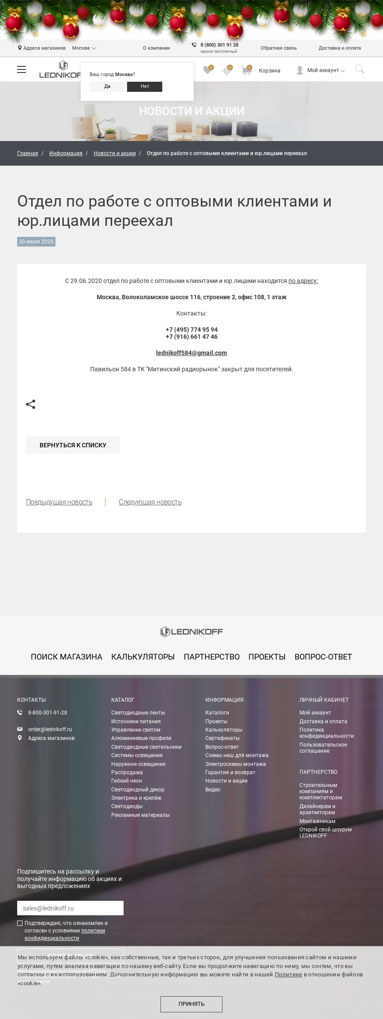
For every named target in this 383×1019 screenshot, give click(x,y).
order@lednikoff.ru (50, 729)
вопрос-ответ (323, 656)
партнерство (212, 656)
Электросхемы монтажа (235, 764)
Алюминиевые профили (141, 738)
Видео (212, 790)
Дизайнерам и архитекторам (317, 809)
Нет (145, 86)
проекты (267, 656)
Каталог (123, 700)
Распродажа (127, 772)
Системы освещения (137, 755)
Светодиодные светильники (146, 747)
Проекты (216, 721)
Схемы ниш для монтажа (237, 755)
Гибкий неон (126, 781)
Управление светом (135, 730)
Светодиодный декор (137, 790)
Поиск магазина (66, 656)
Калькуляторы (223, 730)
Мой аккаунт (323, 70)
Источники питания (136, 721)
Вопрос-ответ (222, 747)
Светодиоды (126, 806)
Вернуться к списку (73, 445)
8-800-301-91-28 (47, 713)
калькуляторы (143, 656)
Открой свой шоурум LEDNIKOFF (325, 833)
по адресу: (303, 280)
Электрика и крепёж (136, 798)
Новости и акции (226, 781)
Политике (288, 974)
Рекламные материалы (140, 815)
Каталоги (217, 713)
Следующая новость (150, 502)
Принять (191, 1004)
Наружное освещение (138, 764)
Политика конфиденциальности (326, 733)
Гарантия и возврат (230, 772)
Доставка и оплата (323, 721)
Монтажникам (317, 821)
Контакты (31, 700)
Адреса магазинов (51, 738)
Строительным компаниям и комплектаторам (320, 791)
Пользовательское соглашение (323, 748)
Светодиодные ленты (138, 713)
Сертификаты (222, 738)
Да (107, 86)
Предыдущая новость (59, 502)
